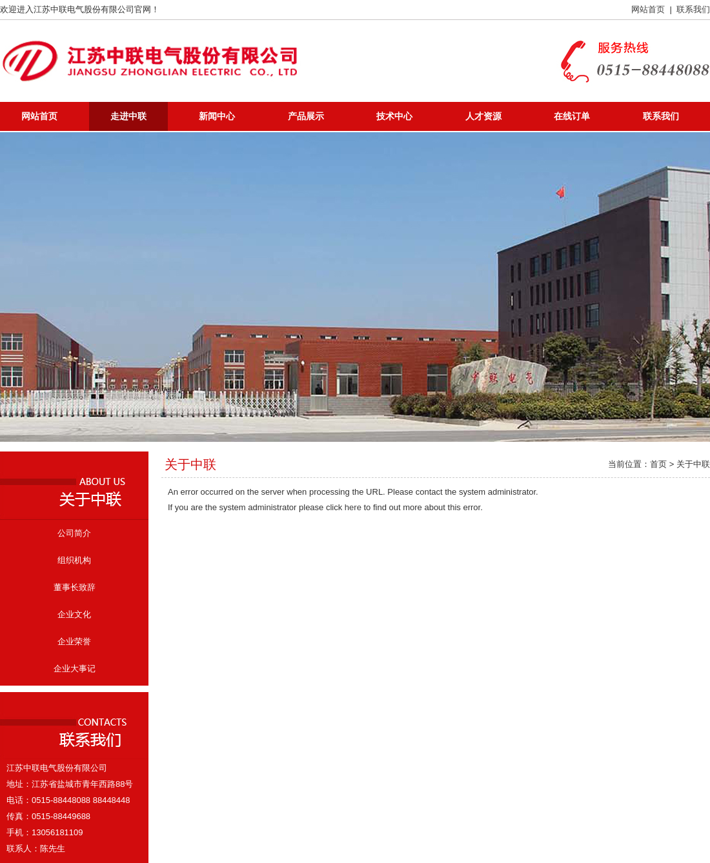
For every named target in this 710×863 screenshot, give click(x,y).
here (353, 507)
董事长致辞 (75, 587)
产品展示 (306, 116)
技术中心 (394, 116)
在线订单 (572, 116)
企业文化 (74, 614)
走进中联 (128, 116)
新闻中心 (217, 116)
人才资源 (483, 116)
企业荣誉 (74, 641)
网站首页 (648, 9)
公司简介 (74, 533)
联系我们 (693, 9)
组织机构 (74, 560)
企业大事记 (75, 668)
